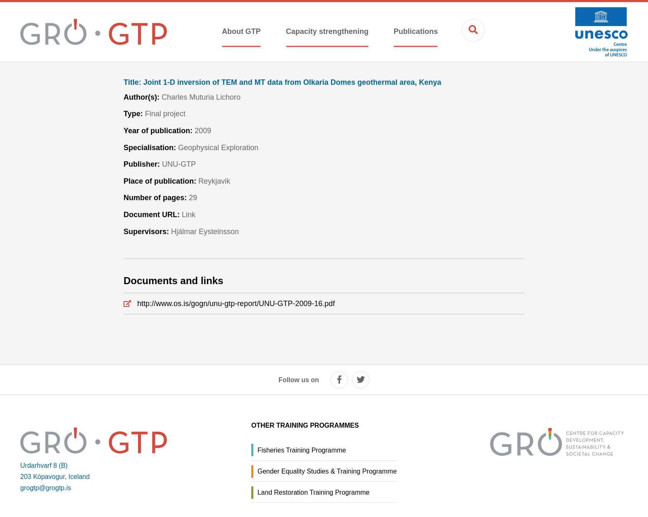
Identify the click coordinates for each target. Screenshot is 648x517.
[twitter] (360, 379)
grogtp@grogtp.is (45, 487)
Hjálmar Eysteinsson (205, 231)
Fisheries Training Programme (301, 450)
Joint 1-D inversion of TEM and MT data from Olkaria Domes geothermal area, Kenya (282, 82)
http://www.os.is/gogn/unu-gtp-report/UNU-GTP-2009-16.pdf (236, 303)
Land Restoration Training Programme (313, 492)
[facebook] (339, 379)
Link (188, 215)
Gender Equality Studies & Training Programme (327, 471)
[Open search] (473, 30)
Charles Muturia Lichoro (201, 97)
